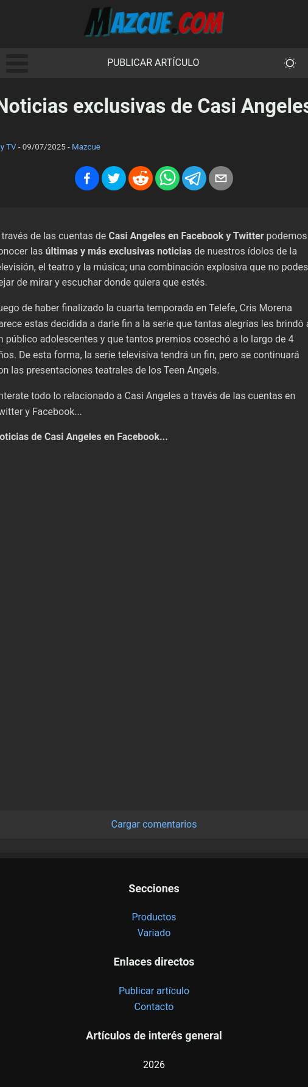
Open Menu (17, 63)
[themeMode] (290, 63)
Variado (154, 933)
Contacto (154, 1007)
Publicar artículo (153, 62)
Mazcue (86, 146)
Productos (153, 917)
